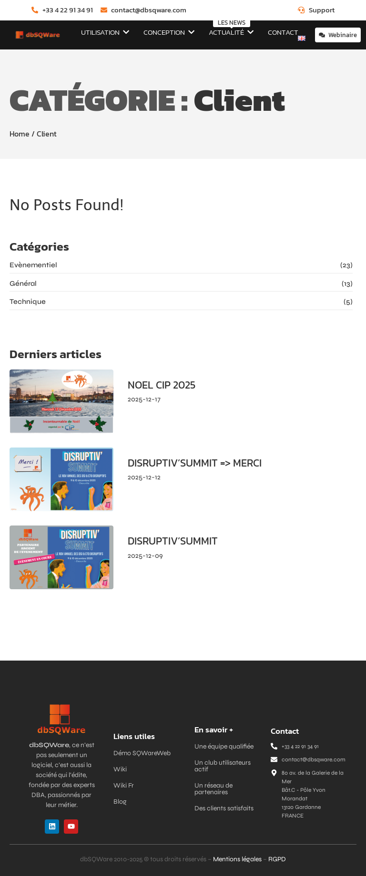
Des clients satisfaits (224, 808)
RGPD (277, 859)
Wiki (120, 769)
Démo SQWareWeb (142, 753)
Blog (120, 802)
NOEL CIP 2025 (161, 385)
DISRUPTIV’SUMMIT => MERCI (195, 463)
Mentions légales (237, 859)
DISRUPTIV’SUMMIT (173, 541)
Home (20, 133)
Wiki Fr (123, 785)
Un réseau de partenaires (213, 788)
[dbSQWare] (37, 35)
